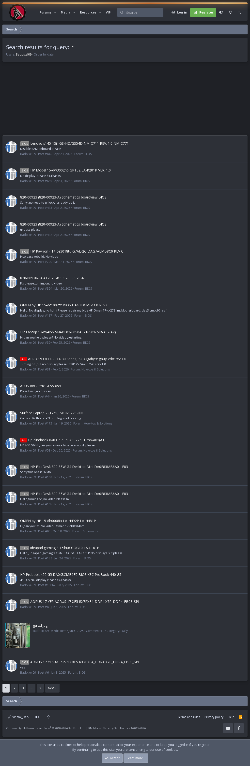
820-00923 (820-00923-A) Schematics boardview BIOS (63, 197)
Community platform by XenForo (45, 728)
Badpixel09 (23, 54)
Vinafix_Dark (18, 717)
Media (65, 12)
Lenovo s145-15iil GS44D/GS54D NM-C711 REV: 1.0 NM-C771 (74, 143)
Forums (45, 12)
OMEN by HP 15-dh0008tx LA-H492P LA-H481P (58, 520)
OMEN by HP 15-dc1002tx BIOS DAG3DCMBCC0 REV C (64, 305)
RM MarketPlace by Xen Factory (117, 728)
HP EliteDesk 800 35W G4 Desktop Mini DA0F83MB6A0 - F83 (74, 466)
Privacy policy (213, 717)
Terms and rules (188, 717)
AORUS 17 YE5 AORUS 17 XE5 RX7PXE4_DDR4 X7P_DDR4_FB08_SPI (79, 601)
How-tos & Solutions (95, 369)
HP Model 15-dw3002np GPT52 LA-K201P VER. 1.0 (65, 170)
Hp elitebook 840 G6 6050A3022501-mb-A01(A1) (63, 440)
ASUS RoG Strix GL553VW (40, 385)
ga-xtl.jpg (40, 625)
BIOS (88, 154)
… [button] (31, 688)
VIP (108, 12)
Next (51, 688)
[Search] (144, 12)
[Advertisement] (125, 101)
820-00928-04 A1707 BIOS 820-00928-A (52, 278)
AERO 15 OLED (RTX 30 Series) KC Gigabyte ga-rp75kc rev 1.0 (73, 358)
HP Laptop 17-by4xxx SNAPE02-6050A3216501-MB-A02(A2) (68, 332)
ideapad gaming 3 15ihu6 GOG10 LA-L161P (59, 547)
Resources (88, 12)
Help (231, 717)
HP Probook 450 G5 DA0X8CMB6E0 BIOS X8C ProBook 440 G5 (70, 574)
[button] (55, 12)
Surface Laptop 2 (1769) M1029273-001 (52, 413)
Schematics (90, 531)
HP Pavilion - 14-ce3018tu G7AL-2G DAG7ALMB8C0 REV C (71, 251)
